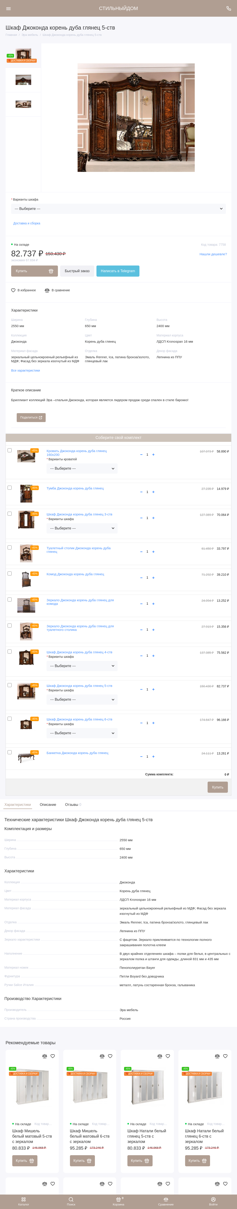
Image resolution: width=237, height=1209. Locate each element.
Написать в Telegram (118, 271)
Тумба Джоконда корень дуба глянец (75, 488)
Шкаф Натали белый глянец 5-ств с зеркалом (146, 1136)
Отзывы (72, 805)
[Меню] (8, 8)
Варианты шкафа (25, 199)
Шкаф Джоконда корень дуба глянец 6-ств (79, 719)
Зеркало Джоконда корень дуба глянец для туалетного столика (80, 628)
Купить (217, 787)
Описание (48, 805)
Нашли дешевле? (213, 254)
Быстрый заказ (77, 271)
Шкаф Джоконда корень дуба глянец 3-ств (79, 514)
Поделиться (31, 417)
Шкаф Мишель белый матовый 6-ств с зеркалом (90, 1136)
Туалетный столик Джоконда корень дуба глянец (78, 550)
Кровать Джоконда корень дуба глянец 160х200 (77, 453)
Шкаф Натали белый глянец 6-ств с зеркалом (204, 1136)
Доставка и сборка (26, 223)
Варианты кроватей (63, 459)
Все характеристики (25, 370)
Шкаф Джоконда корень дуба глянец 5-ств (79, 686)
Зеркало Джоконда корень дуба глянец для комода (80, 602)
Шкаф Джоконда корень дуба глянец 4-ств (79, 652)
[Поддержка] (228, 8)
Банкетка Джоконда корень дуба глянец (77, 753)
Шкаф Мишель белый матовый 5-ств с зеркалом (32, 1136)
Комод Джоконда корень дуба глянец (75, 574)
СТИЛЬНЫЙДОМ (118, 8)
